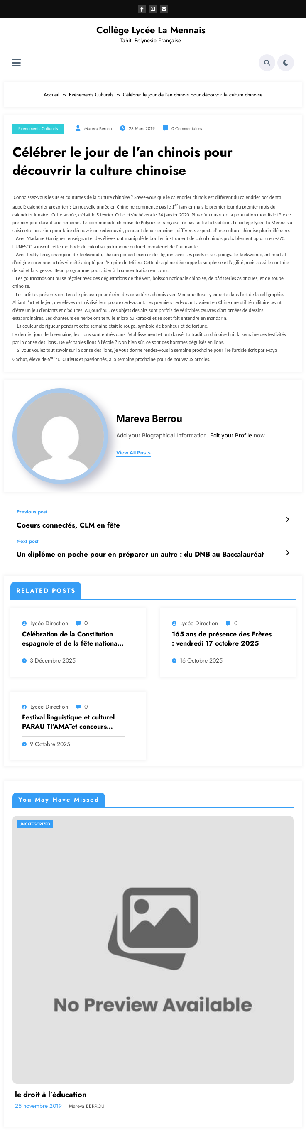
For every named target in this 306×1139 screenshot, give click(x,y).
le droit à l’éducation (50, 1092)
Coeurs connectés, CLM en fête (63, 524)
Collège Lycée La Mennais (151, 30)
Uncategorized (35, 821)
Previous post (32, 512)
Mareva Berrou (98, 128)
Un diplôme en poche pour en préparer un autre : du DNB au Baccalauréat (127, 552)
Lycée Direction (49, 621)
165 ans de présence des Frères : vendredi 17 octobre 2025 (222, 636)
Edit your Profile (231, 435)
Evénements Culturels (38, 128)
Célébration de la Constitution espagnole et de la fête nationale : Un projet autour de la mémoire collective (72, 636)
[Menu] (16, 63)
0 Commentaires (186, 128)
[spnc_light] (285, 62)
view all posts (133, 453)
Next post (28, 540)
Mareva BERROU (87, 1103)
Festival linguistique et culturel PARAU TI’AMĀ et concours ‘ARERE (68, 719)
